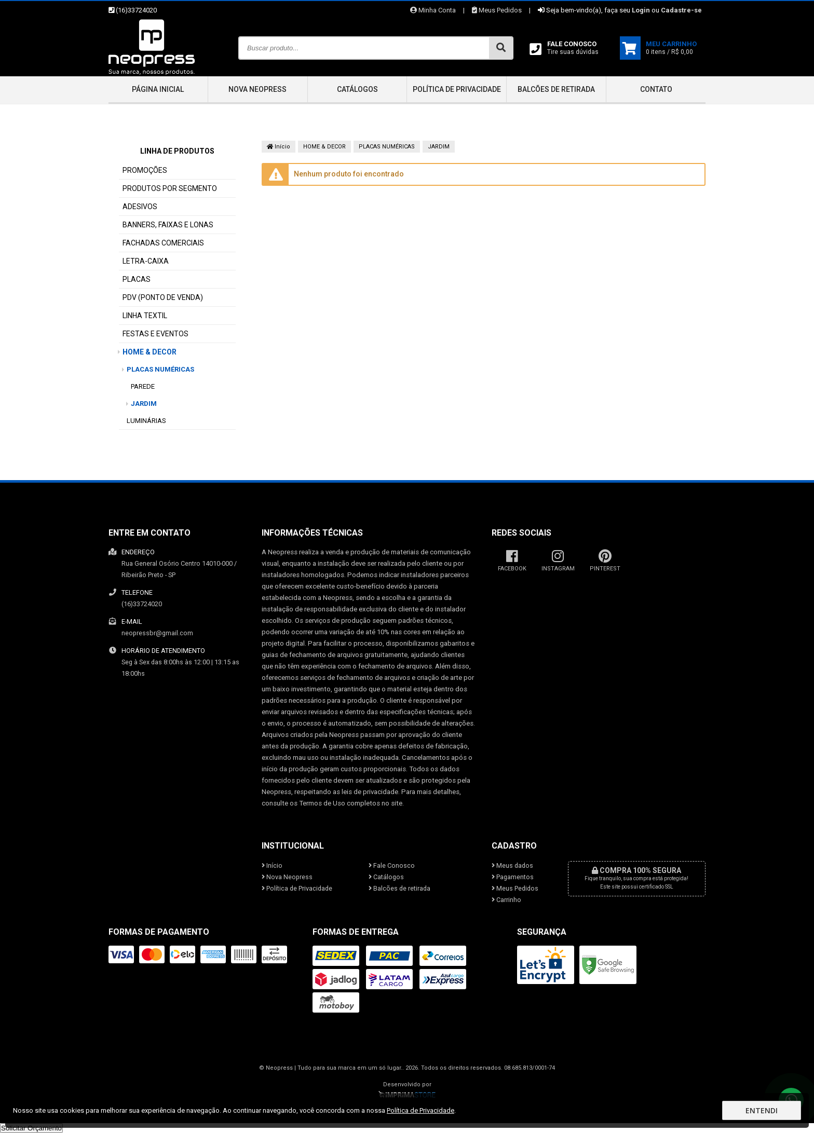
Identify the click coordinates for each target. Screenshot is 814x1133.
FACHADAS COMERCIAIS (163, 243)
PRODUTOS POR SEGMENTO (170, 188)
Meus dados (512, 865)
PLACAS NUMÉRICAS (160, 369)
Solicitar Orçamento (31, 1128)
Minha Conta (433, 10)
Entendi (761, 1110)
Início (278, 146)
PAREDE (143, 386)
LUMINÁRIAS (146, 421)
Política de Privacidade (457, 89)
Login (641, 10)
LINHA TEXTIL (145, 315)
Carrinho (506, 900)
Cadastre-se (681, 10)
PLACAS (137, 279)
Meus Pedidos (497, 10)
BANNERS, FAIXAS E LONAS (168, 225)
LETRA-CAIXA (146, 261)
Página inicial (158, 89)
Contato (656, 89)
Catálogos (357, 89)
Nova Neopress (257, 89)
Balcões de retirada (556, 89)
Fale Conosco (392, 865)
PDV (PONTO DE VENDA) (163, 297)
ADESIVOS (140, 206)
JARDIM (144, 403)
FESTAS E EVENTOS (155, 334)
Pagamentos (513, 877)
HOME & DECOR (150, 352)
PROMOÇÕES (145, 170)
